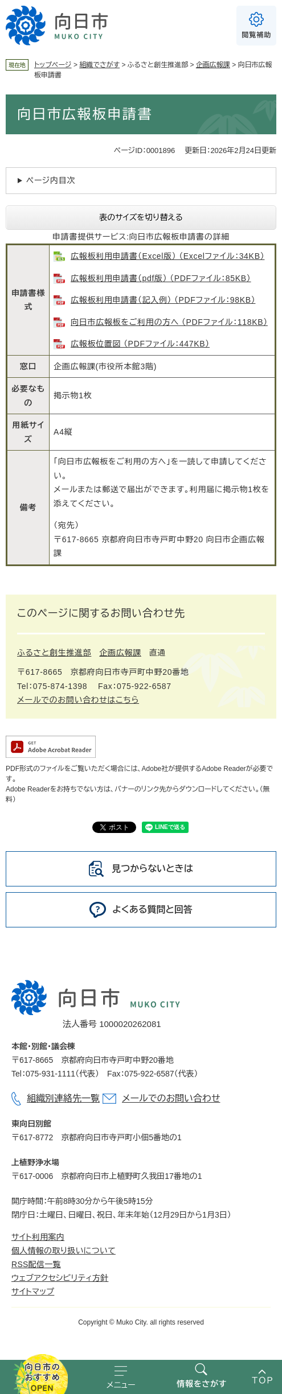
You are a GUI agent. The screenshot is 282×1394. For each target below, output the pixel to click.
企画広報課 (213, 65)
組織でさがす (99, 65)
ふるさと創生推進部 (54, 652)
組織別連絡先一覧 (63, 1098)
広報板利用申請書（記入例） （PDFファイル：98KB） (163, 299)
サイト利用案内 (37, 1237)
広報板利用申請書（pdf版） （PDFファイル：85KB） (161, 278)
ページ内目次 (50, 180)
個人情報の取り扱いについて (63, 1250)
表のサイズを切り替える (141, 217)
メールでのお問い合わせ (171, 1098)
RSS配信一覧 (36, 1264)
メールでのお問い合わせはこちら (78, 699)
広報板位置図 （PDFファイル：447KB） (140, 343)
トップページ (53, 65)
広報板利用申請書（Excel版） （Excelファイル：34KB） (167, 256)
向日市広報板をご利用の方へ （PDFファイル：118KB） (169, 322)
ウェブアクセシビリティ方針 (59, 1277)
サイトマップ (32, 1291)
